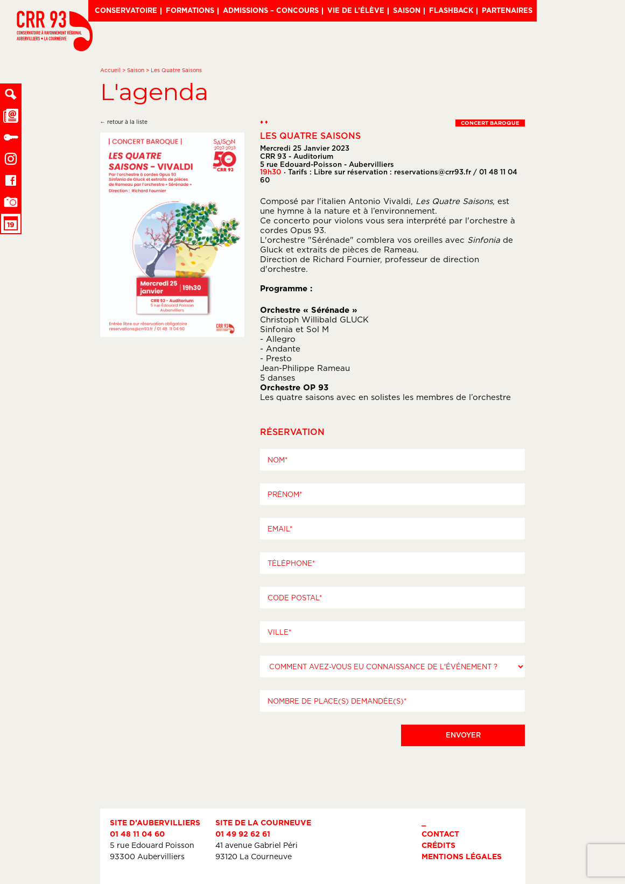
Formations (190, 10)
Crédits (438, 845)
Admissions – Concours (271, 10)
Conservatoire (126, 10)
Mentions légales (462, 856)
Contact (440, 834)
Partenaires (507, 10)
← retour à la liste (124, 122)
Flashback (451, 10)
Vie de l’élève (355, 10)
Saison (406, 10)
